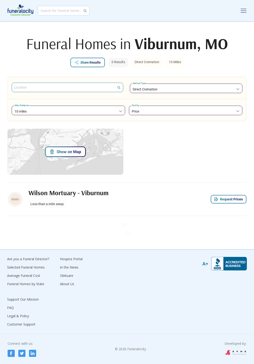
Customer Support (21, 324)
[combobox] (186, 89)
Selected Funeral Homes (26, 267)
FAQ (10, 307)
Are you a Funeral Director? (28, 259)
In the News (69, 267)
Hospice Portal (71, 259)
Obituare (66, 275)
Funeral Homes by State (25, 284)
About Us (67, 284)
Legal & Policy (18, 316)
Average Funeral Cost (23, 275)
